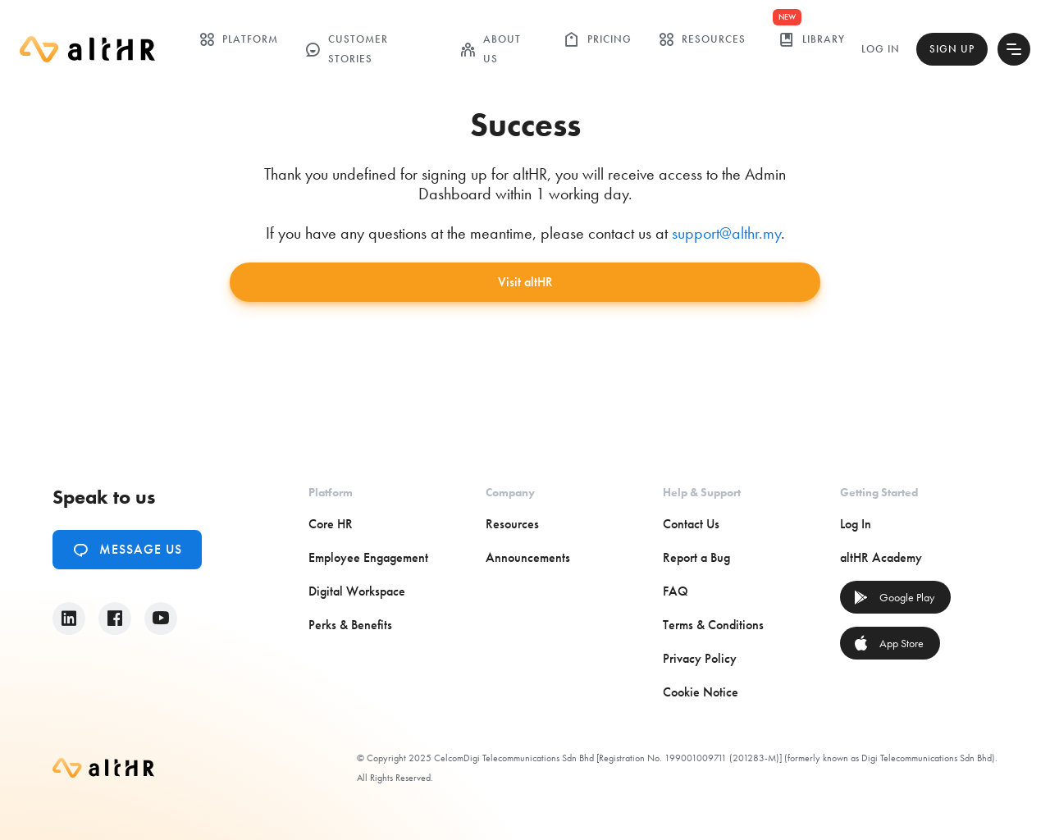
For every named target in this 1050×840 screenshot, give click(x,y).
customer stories (346, 49)
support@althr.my (726, 233)
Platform (238, 39)
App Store (888, 643)
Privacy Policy (700, 658)
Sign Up (952, 49)
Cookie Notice (700, 692)
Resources (702, 39)
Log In (880, 49)
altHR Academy (881, 557)
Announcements (528, 557)
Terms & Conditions (713, 624)
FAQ (675, 591)
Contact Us (691, 523)
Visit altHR (525, 281)
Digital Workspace (356, 591)
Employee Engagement (368, 557)
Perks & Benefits (350, 624)
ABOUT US (490, 49)
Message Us (127, 549)
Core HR (330, 523)
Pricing (598, 39)
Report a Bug (696, 557)
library (811, 39)
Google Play (893, 597)
